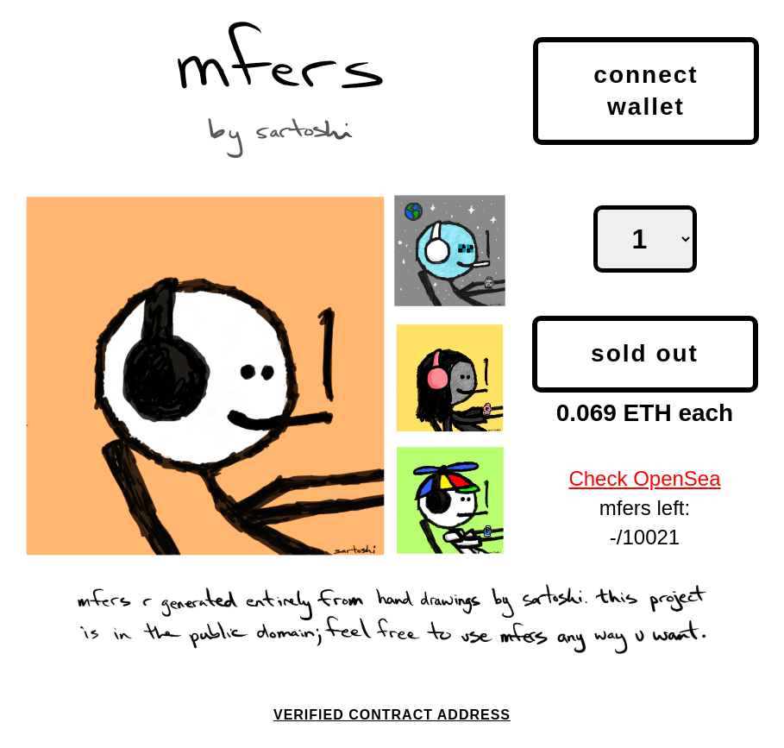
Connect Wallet (645, 90)
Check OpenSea (644, 478)
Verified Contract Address (392, 714)
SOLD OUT (645, 353)
